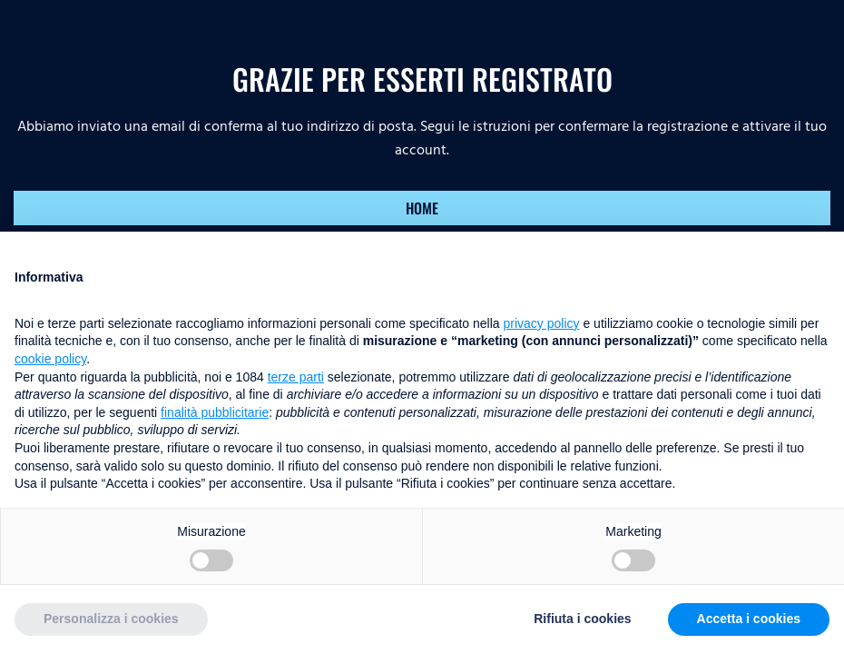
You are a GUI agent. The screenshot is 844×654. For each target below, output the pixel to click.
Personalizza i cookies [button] (111, 618)
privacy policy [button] (542, 323)
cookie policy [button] (50, 359)
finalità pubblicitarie (215, 412)
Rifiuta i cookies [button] (582, 618)
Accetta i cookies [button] (748, 618)
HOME (422, 208)
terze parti (296, 377)
